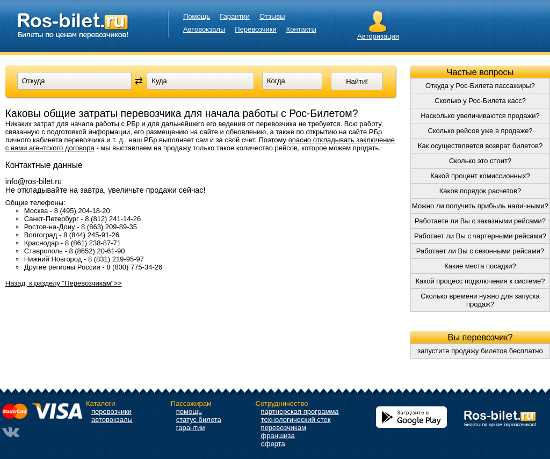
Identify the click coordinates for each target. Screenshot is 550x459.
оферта (273, 444)
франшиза (278, 436)
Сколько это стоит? (480, 161)
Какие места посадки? (480, 266)
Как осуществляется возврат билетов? (480, 146)
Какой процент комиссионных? (480, 176)
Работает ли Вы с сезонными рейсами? (480, 251)
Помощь (196, 16)
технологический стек (296, 420)
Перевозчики (255, 29)
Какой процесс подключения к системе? (480, 281)
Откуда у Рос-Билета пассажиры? (480, 86)
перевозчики (111, 411)
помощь (189, 411)
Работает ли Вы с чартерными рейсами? (480, 236)
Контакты (301, 29)
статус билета (198, 420)
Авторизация (378, 36)
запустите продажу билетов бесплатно (480, 351)
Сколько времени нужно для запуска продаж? (480, 300)
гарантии (190, 428)
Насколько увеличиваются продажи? (480, 116)
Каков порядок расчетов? (480, 191)
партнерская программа (300, 411)
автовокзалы (112, 420)
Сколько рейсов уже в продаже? (480, 131)
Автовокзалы (204, 29)
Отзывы (272, 16)
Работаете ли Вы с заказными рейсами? (480, 221)
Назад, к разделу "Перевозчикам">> (63, 283)
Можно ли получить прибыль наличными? (480, 206)
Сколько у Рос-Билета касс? (480, 101)
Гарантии (235, 16)
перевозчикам (283, 428)
